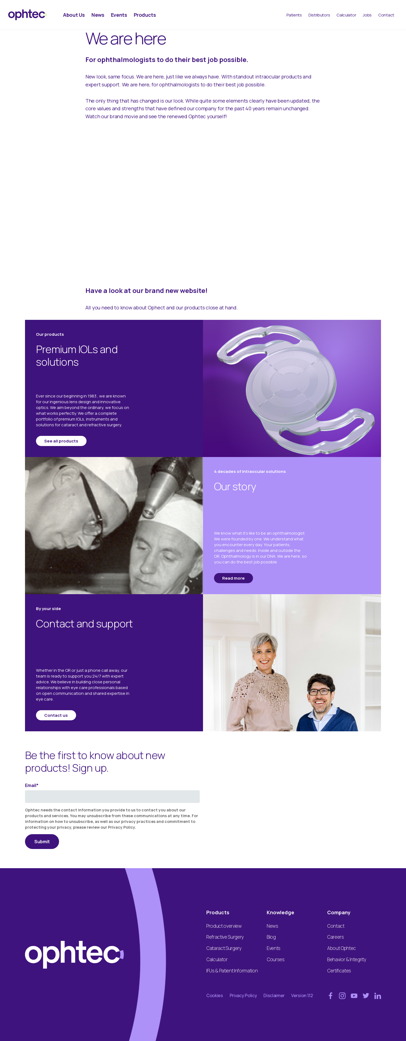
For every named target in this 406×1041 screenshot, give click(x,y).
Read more (233, 578)
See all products (61, 441)
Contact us (56, 715)
